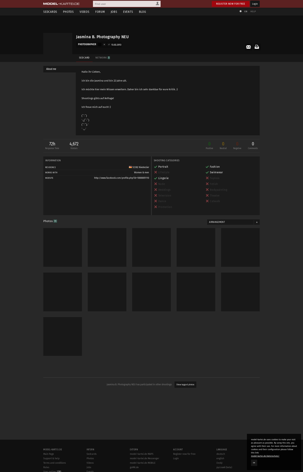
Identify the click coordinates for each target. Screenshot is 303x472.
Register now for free (230, 3)
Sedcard (84, 57)
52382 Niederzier (139, 167)
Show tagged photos (185, 384)
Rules (46, 467)
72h (52, 146)
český (219, 463)
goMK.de (134, 467)
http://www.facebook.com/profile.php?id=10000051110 (121, 178)
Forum (100, 12)
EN (245, 11)
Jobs (114, 12)
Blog (142, 12)
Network (102, 57)
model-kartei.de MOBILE (143, 463)
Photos (68, 12)
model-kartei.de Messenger (144, 458)
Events (128, 12)
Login (255, 3)
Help (253, 11)
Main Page (48, 454)
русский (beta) (224, 467)
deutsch (220, 454)
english (220, 458)
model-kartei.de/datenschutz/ (265, 456)
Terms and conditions (54, 463)
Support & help (51, 458)
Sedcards (50, 12)
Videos (84, 12)
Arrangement (217, 222)
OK (254, 463)
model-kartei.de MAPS (141, 454)
